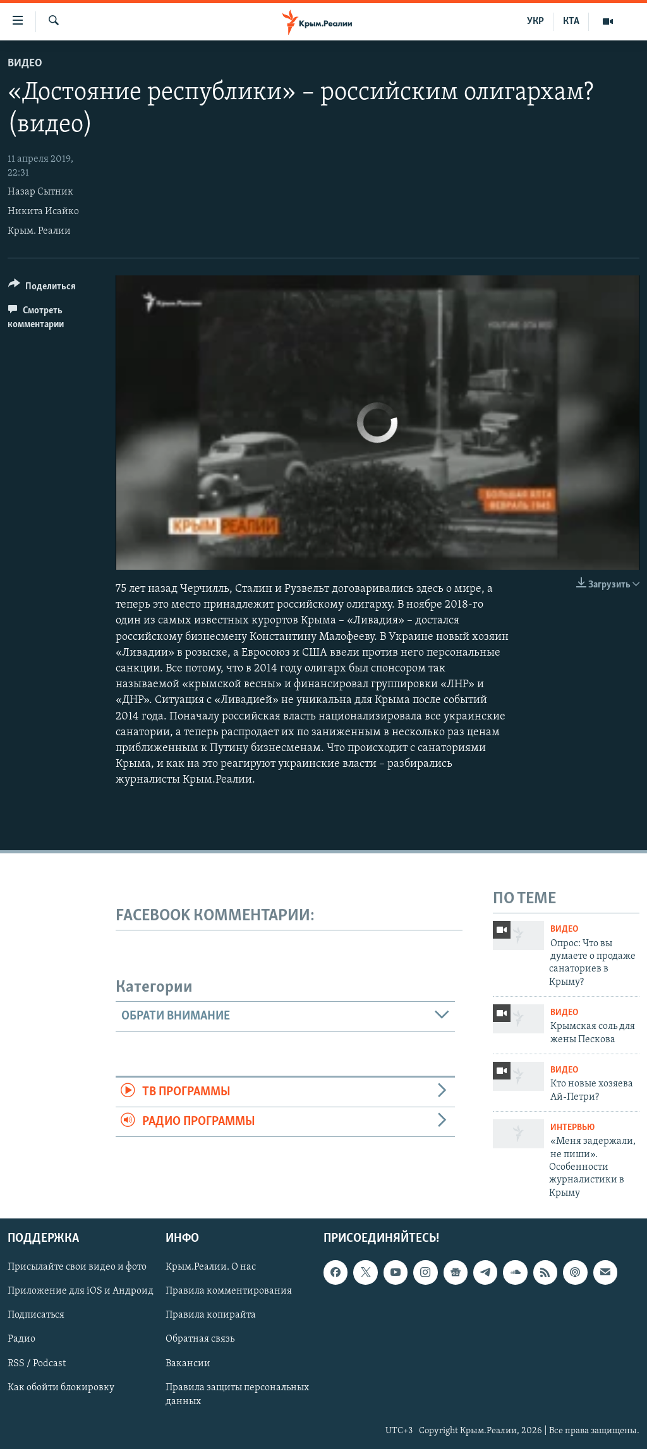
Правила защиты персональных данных (237, 1395)
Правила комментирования (229, 1292)
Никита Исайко (43, 212)
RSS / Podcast (37, 1364)
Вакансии (188, 1364)
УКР (535, 21)
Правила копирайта (211, 1316)
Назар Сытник (40, 192)
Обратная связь (200, 1340)
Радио (21, 1340)
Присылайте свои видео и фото (77, 1268)
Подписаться (36, 1316)
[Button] (42, 288)
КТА (571, 21)
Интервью (572, 1128)
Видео (25, 63)
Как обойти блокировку (61, 1388)
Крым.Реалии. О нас (211, 1268)
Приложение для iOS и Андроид (81, 1292)
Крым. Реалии (39, 231)
